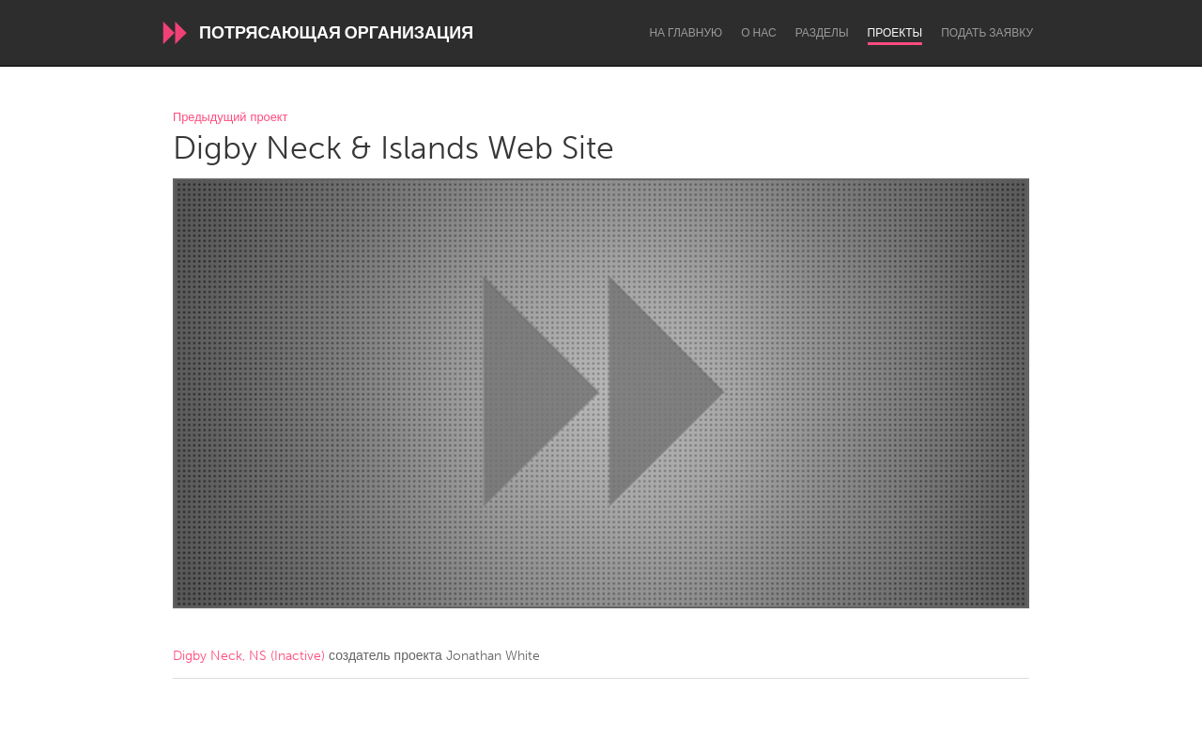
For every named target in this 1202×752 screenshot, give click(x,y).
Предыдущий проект (230, 118)
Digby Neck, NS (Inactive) (249, 656)
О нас (758, 32)
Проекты (895, 32)
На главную (685, 32)
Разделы (822, 32)
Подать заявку (987, 32)
